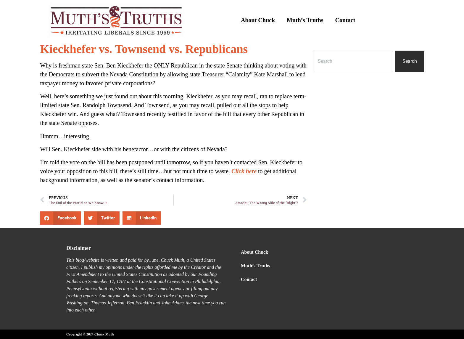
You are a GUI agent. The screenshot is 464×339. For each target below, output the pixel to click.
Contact (345, 20)
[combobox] (353, 61)
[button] (60, 218)
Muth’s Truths (305, 20)
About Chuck (258, 20)
